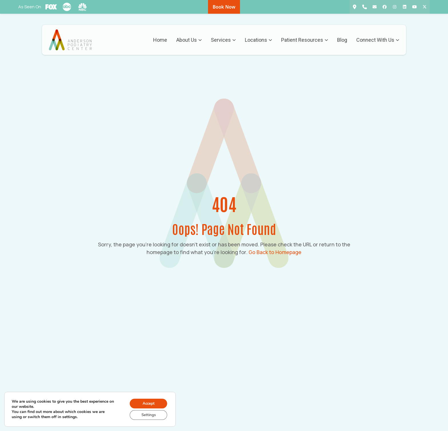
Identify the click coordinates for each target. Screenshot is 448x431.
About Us (188, 40)
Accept (147, 402)
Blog (342, 40)
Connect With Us (377, 40)
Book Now (224, 7)
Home (160, 40)
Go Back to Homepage (275, 252)
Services (223, 40)
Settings (147, 414)
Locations (258, 40)
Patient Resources (304, 40)
